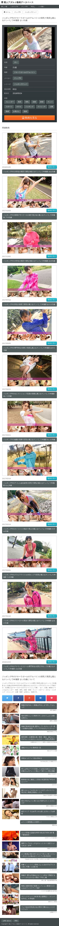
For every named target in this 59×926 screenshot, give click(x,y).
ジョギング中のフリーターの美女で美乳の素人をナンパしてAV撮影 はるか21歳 (29, 622)
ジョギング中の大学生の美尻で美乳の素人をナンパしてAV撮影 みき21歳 (29, 261)
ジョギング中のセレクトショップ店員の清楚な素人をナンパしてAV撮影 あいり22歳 (29, 395)
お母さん (16, 111)
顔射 (34, 102)
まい (15, 62)
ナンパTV (24, 6)
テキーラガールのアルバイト (24, 72)
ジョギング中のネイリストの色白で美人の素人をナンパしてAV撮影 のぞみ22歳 (29, 530)
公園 (51, 107)
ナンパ (50, 102)
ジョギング (29, 107)
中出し (33, 6)
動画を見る (52, 167)
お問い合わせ (7, 920)
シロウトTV (14, 6)
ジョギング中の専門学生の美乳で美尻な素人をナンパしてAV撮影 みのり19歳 (29, 349)
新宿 (41, 102)
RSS (16, 920)
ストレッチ (42, 107)
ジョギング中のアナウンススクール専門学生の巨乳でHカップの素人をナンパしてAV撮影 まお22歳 (29, 667)
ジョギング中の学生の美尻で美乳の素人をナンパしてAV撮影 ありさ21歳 (29, 304)
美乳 (27, 102)
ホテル (18, 107)
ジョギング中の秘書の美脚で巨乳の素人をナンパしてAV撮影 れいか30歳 (29, 439)
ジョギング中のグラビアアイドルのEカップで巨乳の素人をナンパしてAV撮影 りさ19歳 (29, 576)
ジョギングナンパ (20, 84)
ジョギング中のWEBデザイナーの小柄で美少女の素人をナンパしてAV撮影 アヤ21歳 (29, 216)
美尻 (19, 102)
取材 (7, 111)
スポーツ (9, 107)
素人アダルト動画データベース (18, 2)
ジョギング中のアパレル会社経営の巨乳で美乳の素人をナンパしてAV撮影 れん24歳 (29, 484)
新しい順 (4, 6)
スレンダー (10, 102)
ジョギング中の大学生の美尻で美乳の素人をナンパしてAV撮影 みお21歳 (29, 172)
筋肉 (25, 111)
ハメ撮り (41, 6)
